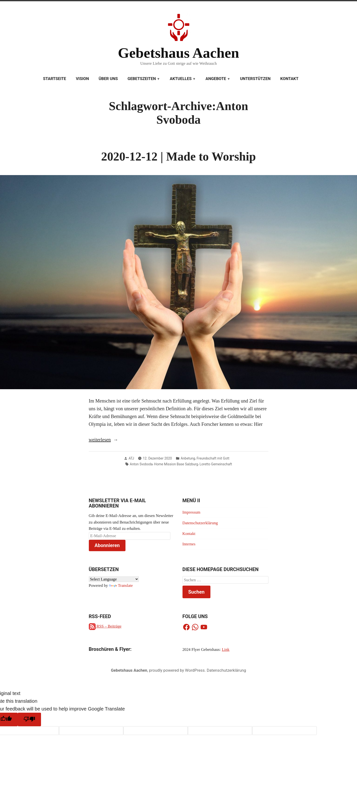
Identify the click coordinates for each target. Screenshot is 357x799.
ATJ (131, 458)
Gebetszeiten (141, 78)
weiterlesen (100, 440)
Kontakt (289, 78)
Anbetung (188, 458)
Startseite (54, 78)
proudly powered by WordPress (177, 670)
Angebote (216, 78)
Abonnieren (107, 545)
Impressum (191, 512)
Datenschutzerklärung (200, 523)
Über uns (108, 78)
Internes (189, 544)
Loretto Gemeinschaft (215, 464)
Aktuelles (180, 78)
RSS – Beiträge (105, 626)
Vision (82, 78)
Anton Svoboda (141, 464)
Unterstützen (255, 78)
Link (225, 649)
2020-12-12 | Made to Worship (178, 156)
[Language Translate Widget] (114, 579)
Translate (121, 585)
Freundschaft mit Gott (213, 458)
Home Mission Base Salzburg (176, 464)
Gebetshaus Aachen (178, 53)
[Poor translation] (29, 719)
